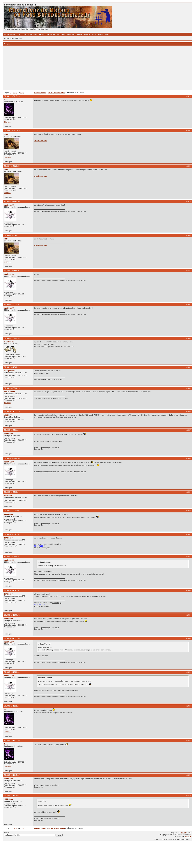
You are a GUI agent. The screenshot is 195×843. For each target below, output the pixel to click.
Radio (100, 34)
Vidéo (107, 34)
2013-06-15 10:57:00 (12, 638)
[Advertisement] (95, 67)
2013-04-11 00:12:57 (12, 304)
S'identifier (71, 34)
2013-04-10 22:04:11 (12, 235)
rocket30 (8, 496)
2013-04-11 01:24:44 (12, 338)
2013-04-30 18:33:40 (12, 367)
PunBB (183, 833)
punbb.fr (188, 836)
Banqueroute (10, 371)
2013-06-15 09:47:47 (12, 534)
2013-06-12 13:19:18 (12, 411)
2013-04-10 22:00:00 (12, 201)
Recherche (51, 34)
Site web (7, 122)
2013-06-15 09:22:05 (12, 511)
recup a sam (9, 392)
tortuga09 (8, 538)
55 (21, 93)
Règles (41, 34)
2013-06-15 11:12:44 (12, 706)
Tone (6, 134)
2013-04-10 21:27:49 (12, 131)
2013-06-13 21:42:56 (12, 458)
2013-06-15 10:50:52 (12, 615)
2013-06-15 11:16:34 (12, 796)
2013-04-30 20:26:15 (12, 388)
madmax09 (9, 205)
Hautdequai (9, 342)
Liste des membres (30, 34)
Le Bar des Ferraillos (56, 93)
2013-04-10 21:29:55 (12, 166)
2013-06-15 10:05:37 (12, 590)
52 (14, 93)
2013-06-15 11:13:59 (12, 740)
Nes (5, 100)
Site (18, 34)
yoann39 (8, 415)
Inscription (61, 34)
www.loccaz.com (40, 141)
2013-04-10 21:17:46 (12, 96)
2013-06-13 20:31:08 (12, 430)
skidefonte (8, 434)
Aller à (33, 834)
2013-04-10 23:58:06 (12, 270)
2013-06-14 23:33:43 (12, 492)
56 (23, 93)
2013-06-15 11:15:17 (12, 775)
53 (16, 93)
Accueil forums (9, 34)
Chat (94, 34)
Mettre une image (83, 34)
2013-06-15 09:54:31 (12, 556)
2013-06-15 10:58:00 (12, 672)
